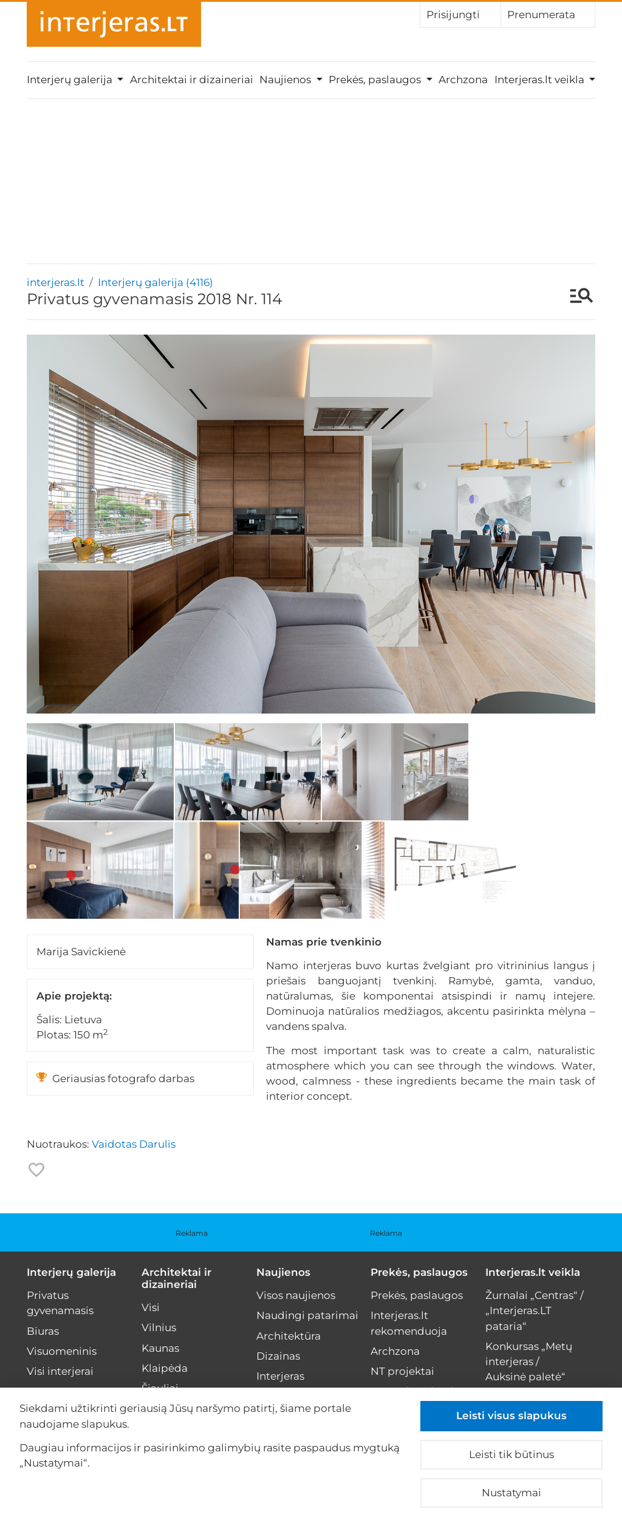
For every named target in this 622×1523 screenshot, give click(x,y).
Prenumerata (548, 14)
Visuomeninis (62, 1351)
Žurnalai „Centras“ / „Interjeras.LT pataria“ (534, 1310)
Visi (151, 1307)
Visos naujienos (295, 1295)
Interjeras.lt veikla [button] (540, 79)
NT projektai (402, 1371)
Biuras (43, 1331)
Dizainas (278, 1356)
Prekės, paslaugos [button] (376, 79)
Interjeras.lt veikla (532, 1272)
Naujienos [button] (286, 79)
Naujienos (283, 1272)
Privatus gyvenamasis (60, 1303)
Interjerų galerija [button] (71, 79)
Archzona (463, 79)
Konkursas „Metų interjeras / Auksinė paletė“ (528, 1361)
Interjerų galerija (71, 1272)
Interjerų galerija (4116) (155, 282)
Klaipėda (165, 1368)
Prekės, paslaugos (419, 1272)
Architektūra (288, 1336)
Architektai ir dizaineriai (191, 79)
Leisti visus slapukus (511, 1415)
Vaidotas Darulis (134, 1144)
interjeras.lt (55, 282)
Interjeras (280, 1376)
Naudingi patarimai (307, 1315)
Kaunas (160, 1348)
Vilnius (159, 1327)
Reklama (192, 1233)
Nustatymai (511, 1493)
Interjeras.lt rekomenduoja (409, 1323)
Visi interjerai (60, 1371)
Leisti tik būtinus (511, 1454)
